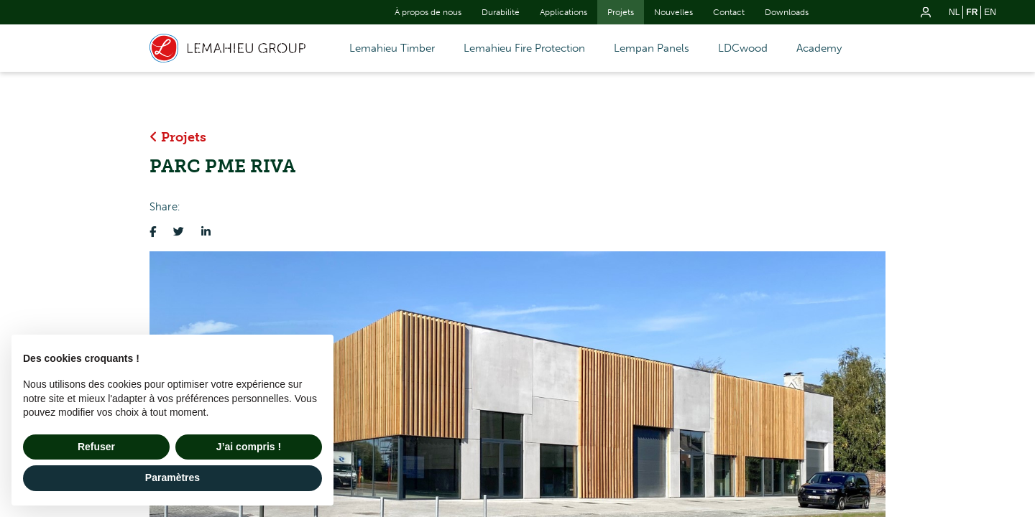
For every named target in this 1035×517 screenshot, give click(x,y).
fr (972, 12)
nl (954, 12)
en (990, 12)
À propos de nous (428, 12)
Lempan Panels (651, 48)
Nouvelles (673, 12)
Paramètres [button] (172, 477)
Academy (819, 48)
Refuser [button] (96, 446)
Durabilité (501, 12)
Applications (563, 12)
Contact (729, 12)
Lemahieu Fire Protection (524, 48)
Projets (620, 12)
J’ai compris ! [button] (248, 446)
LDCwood (743, 48)
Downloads (787, 12)
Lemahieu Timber (392, 48)
